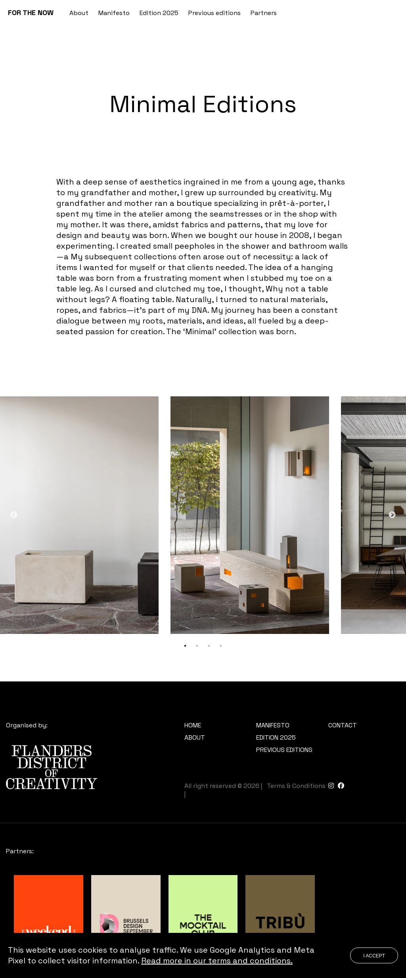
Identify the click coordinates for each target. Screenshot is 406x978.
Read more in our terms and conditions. (217, 960)
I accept (374, 956)
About (78, 13)
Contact (342, 725)
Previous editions (214, 13)
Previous (14, 515)
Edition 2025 (159, 13)
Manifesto (114, 13)
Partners (264, 13)
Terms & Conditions (296, 786)
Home (192, 725)
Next (392, 515)
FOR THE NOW (31, 12)
